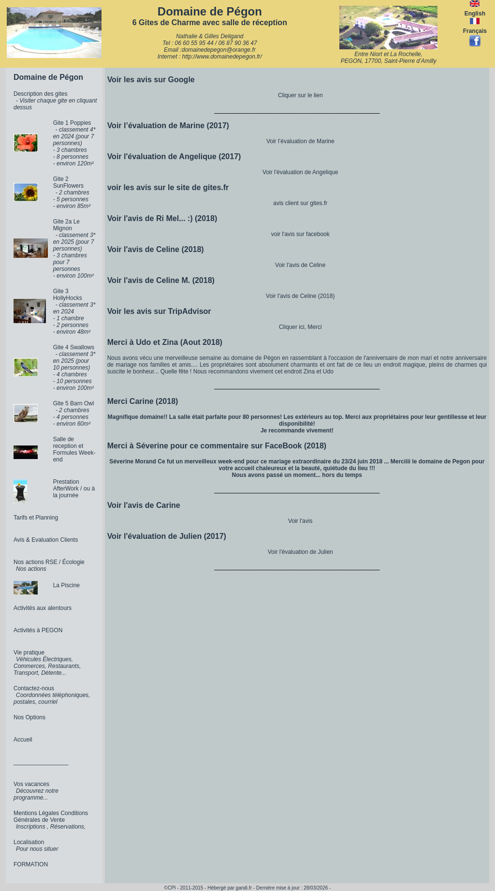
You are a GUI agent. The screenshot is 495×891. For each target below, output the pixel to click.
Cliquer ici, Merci (300, 327)
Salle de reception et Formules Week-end (74, 449)
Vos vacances (31, 784)
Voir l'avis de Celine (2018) (300, 296)
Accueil (23, 739)
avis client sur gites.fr (300, 203)
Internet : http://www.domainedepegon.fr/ (210, 56)
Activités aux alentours (43, 608)
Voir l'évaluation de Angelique (300, 172)
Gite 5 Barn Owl (73, 403)
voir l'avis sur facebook (300, 234)
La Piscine (66, 585)
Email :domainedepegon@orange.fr (210, 49)
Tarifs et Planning (36, 517)
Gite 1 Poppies (72, 122)
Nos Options (29, 717)
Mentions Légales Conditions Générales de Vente (51, 816)
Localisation (29, 842)
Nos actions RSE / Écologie (49, 562)
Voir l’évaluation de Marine (300, 141)
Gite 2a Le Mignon (66, 225)
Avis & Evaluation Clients (46, 539)
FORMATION (31, 864)
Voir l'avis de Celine (300, 265)
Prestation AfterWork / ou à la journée (74, 488)
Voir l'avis (300, 521)
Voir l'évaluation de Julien (300, 552)
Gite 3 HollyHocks (67, 294)
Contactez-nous (34, 688)
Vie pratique (29, 652)
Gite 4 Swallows (73, 347)
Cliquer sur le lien (300, 95)
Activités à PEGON (38, 630)
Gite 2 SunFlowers (68, 182)
